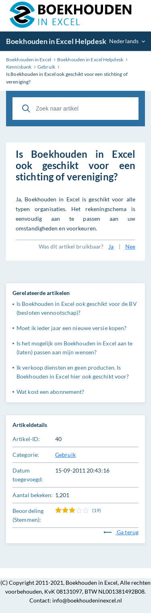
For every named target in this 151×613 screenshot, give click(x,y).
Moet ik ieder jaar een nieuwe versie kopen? (71, 327)
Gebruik (65, 454)
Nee (130, 246)
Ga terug (121, 532)
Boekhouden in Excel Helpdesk (56, 41)
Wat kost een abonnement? (50, 391)
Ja (111, 246)
